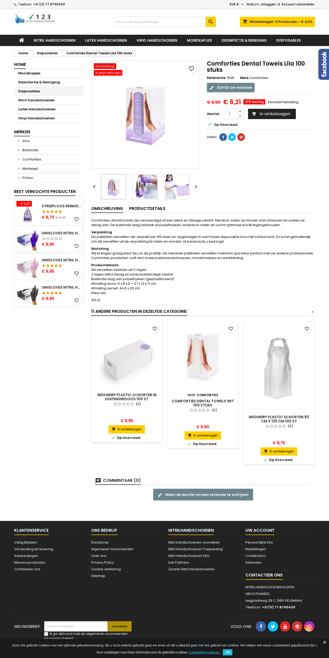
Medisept (30, 168)
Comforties (31, 159)
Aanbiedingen (26, 555)
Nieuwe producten (29, 562)
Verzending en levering (33, 549)
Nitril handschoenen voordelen (194, 542)
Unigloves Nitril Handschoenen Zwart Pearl (61, 287)
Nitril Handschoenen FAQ (188, 555)
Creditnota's (255, 555)
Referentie (216, 78)
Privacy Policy (102, 562)
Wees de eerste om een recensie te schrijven (203, 494)
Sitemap (98, 575)
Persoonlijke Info (259, 542)
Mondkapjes (199, 40)
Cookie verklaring (106, 569)
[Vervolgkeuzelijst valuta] (237, 4)
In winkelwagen (271, 114)
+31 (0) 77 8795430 (49, 4)
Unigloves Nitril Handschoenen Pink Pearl (61, 260)
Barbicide (30, 150)
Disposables (288, 40)
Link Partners (178, 562)
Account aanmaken (297, 4)
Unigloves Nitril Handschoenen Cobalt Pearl (61, 233)
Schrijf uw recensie (230, 87)
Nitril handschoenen (55, 40)
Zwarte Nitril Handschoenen (191, 569)
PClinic (27, 177)
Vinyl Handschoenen (156, 40)
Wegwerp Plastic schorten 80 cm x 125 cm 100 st (279, 419)
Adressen (253, 562)
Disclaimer (100, 542)
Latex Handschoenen (106, 40)
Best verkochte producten (45, 191)
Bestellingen (255, 549)
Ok (228, 652)
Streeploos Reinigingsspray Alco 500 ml (61, 206)
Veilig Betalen (25, 542)
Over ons (98, 555)
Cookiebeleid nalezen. (204, 652)
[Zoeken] (164, 22)
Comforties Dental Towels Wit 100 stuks (203, 403)
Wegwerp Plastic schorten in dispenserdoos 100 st (127, 397)
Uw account (260, 530)
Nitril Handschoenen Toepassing (195, 549)
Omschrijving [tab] (107, 208)
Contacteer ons (27, 569)
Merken (22, 132)
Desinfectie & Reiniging (244, 40)
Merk (244, 78)
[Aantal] (229, 114)
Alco (26, 140)
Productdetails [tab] (147, 208)
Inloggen (268, 4)
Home (20, 64)
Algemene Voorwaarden (112, 549)
